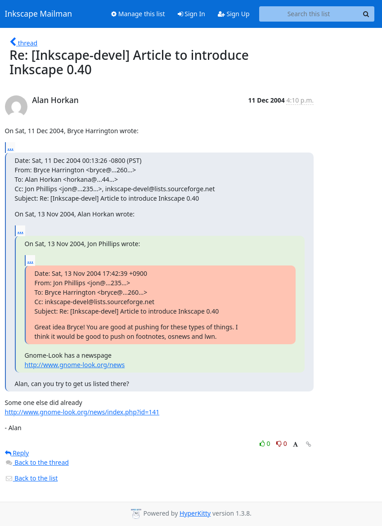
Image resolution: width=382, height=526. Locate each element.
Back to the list (31, 478)
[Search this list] (309, 14)
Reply (17, 453)
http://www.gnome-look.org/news (75, 364)
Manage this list (138, 13)
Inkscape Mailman (38, 14)
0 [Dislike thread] (281, 443)
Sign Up (234, 13)
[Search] (366, 14)
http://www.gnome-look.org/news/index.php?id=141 (82, 412)
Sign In (191, 13)
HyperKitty (195, 513)
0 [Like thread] (266, 443)
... (11, 147)
